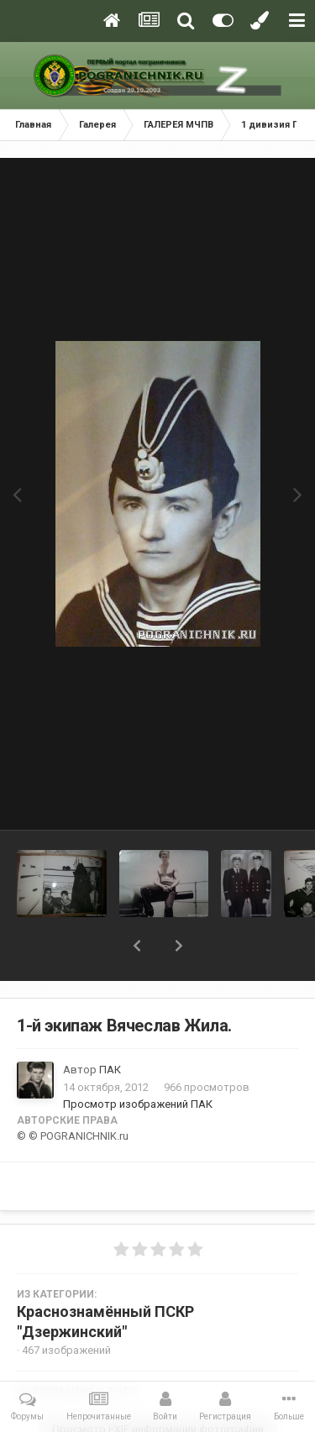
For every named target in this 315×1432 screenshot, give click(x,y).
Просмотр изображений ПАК (138, 1104)
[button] (136, 945)
